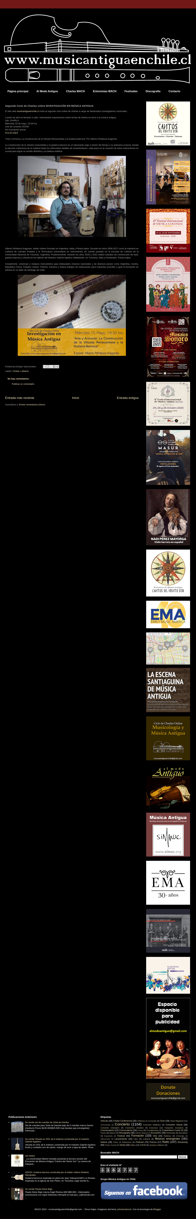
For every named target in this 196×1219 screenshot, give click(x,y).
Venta (122, 1145)
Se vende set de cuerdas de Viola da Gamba (47, 1122)
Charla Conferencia (122, 1121)
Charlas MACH (75, 91)
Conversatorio (107, 1130)
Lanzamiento (121, 1139)
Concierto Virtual (174, 1124)
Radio (165, 1141)
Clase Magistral (176, 1121)
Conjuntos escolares (174, 1128)
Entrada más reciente (19, 398)
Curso (103, 1133)
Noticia (104, 1142)
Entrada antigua (128, 398)
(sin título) (30, 1155)
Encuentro (156, 1133)
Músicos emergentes (167, 1138)
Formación (137, 1135)
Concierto (122, 1124)
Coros (140, 1130)
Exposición (108, 1136)
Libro (136, 1139)
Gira (155, 1136)
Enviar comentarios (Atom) (32, 404)
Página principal (17, 91)
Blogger (157, 1209)
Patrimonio (126, 1142)
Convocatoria (125, 1130)
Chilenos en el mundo (146, 1121)
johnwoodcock (124, 1209)
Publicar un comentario (23, 384)
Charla (16, 371)
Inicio (75, 398)
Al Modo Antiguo (47, 91)
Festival (121, 1136)
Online (115, 1142)
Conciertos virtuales (134, 1128)
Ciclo (162, 1121)
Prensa (153, 1142)
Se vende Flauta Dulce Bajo (38, 1189)
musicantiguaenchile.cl (28, 111)
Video (132, 1145)
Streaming (183, 1142)
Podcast (140, 1142)
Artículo (104, 1121)
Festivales (131, 91)
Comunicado (105, 1125)
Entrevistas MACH (104, 91)
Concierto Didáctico (152, 1125)
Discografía (153, 91)
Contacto (174, 91)
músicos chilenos (156, 1145)
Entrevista (170, 1133)
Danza (112, 1133)
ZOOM (143, 1145)
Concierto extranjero (110, 1128)
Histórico (167, 1136)
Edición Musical (141, 1133)
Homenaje (180, 1136)
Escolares (183, 1133)
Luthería (24, 371)
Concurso (153, 1128)
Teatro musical (110, 1145)
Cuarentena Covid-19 (172, 1130)
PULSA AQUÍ (11, 133)
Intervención (105, 1139)
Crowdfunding (152, 1130)
